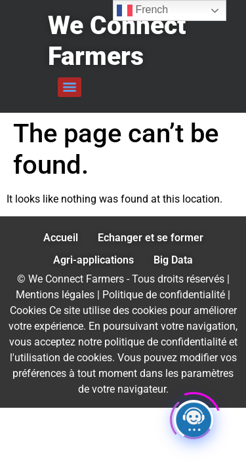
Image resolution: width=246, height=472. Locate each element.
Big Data (173, 260)
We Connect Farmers (117, 40)
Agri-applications (93, 260)
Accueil (60, 237)
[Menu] (69, 87)
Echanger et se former (150, 237)
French (142, 10)
